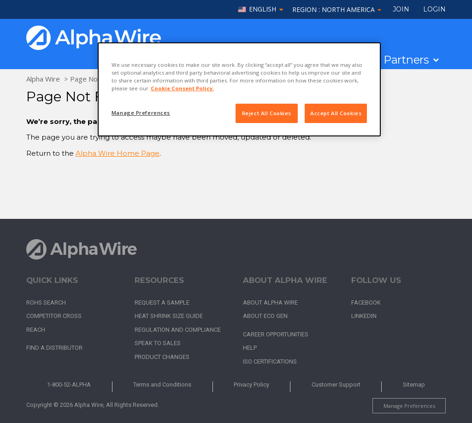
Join (401, 9)
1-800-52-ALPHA (69, 384)
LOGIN (434, 9)
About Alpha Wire (270, 302)
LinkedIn (364, 315)
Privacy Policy (251, 384)
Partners (406, 59)
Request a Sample (162, 302)
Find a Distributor (54, 347)
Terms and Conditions (162, 384)
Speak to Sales (158, 343)
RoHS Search (46, 302)
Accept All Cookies (335, 113)
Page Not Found (96, 78)
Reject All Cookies (266, 113)
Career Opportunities (275, 334)
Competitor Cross (54, 315)
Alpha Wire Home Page (117, 153)
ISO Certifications (270, 361)
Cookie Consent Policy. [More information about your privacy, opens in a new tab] (182, 88)
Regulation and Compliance (178, 329)
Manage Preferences (409, 405)
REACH (35, 329)
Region (336, 9)
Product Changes (162, 356)
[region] (239, 89)
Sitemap (414, 384)
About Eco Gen (265, 315)
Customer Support (336, 384)
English (262, 9)
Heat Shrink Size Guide (169, 315)
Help (250, 347)
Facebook (366, 302)
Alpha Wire (43, 78)
